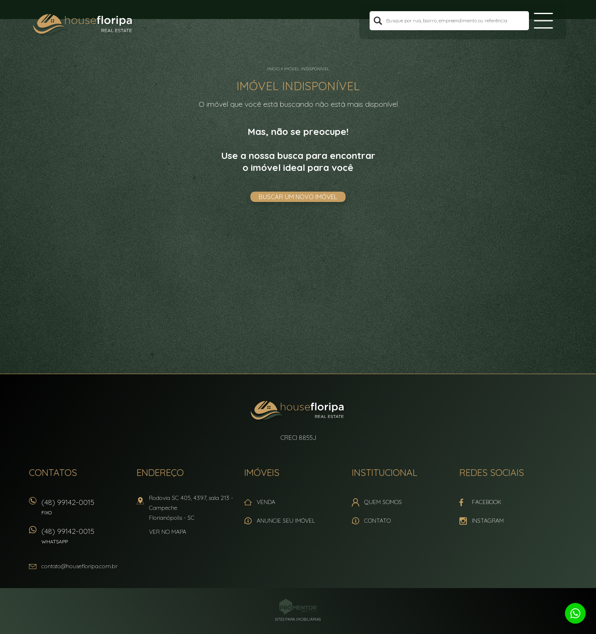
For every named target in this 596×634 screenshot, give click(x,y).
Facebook (486, 502)
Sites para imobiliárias (298, 619)
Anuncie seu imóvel (286, 520)
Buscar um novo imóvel (298, 197)
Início (273, 69)
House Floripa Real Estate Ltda (298, 411)
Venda (266, 502)
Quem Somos (383, 502)
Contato (377, 520)
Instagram (488, 520)
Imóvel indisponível (306, 69)
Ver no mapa (167, 532)
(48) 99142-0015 (84, 509)
